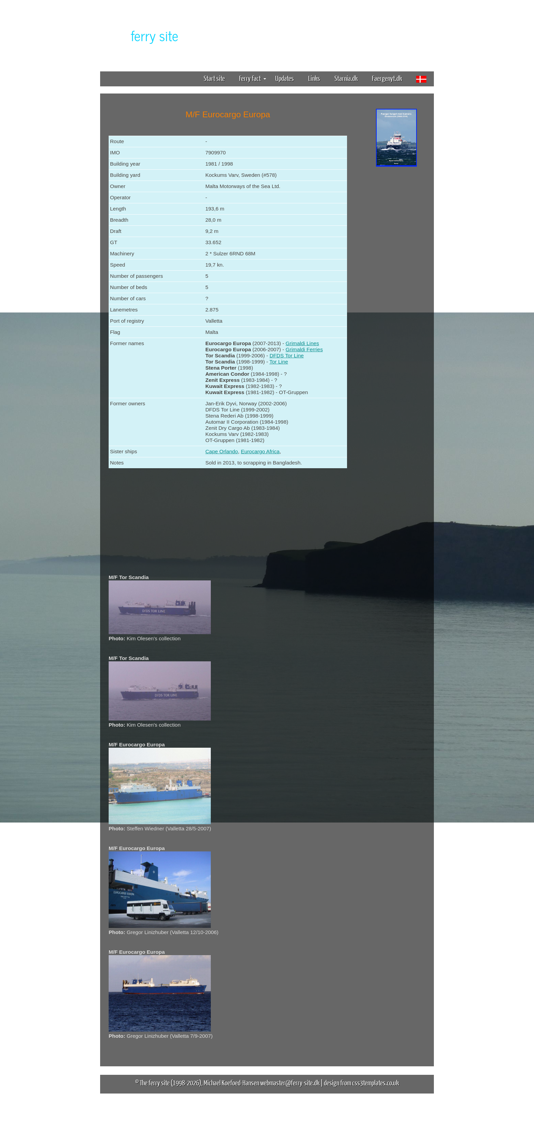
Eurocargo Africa (260, 451)
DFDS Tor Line (286, 355)
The (142, 35)
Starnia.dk (346, 78)
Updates (284, 78)
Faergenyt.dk (387, 78)
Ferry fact (252, 78)
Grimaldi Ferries (304, 349)
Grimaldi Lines (302, 343)
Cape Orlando (221, 451)
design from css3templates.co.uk (361, 1082)
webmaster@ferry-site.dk (289, 1082)
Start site (214, 78)
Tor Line (278, 362)
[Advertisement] (396, 275)
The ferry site (155, 1082)
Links (314, 78)
